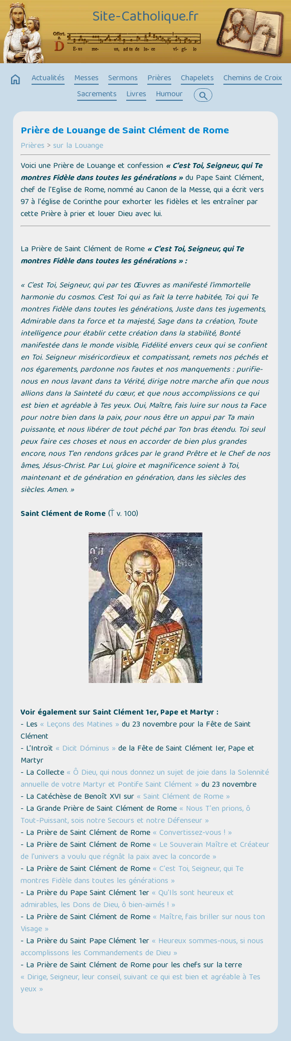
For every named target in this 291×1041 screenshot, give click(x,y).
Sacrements (97, 95)
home (15, 79)
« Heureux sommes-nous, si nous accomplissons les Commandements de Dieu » (142, 948)
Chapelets (197, 79)
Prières (159, 79)
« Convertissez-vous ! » (192, 833)
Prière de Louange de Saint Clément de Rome (125, 131)
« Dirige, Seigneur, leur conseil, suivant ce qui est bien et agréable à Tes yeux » (140, 984)
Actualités (48, 79)
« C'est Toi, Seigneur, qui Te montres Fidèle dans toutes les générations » (132, 875)
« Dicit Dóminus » (86, 749)
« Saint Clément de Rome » (183, 797)
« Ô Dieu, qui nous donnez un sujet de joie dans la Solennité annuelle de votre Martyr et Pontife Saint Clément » (145, 779)
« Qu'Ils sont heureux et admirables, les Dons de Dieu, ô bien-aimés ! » (127, 900)
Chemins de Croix (252, 79)
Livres (136, 95)
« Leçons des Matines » (79, 725)
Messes (86, 79)
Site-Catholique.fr (145, 18)
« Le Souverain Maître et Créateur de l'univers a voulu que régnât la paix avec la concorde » (145, 851)
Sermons (123, 79)
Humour (169, 95)
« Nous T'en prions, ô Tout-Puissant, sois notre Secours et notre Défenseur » (135, 815)
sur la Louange (78, 146)
